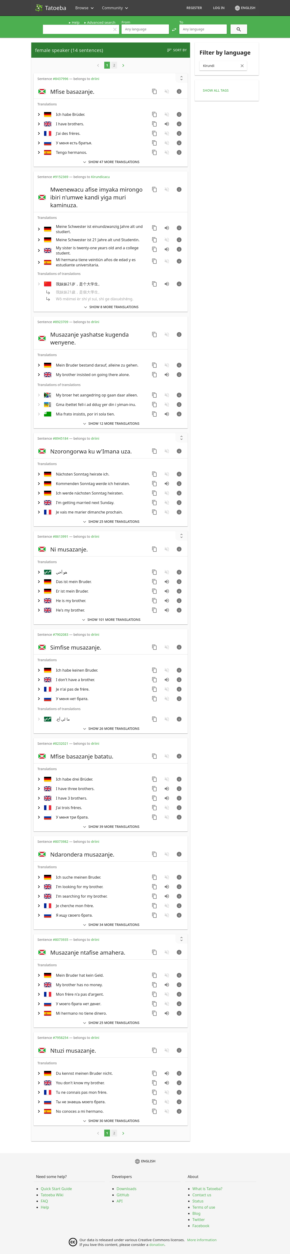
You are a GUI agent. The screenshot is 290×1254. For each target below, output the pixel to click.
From (126, 22)
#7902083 (60, 634)
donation (156, 1244)
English (245, 8)
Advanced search (101, 22)
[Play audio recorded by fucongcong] (167, 284)
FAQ (44, 1201)
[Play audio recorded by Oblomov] (167, 591)
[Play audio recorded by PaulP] (167, 414)
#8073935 (60, 939)
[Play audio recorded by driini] (167, 228)
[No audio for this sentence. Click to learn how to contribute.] (167, 91)
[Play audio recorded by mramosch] (167, 581)
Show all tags (216, 90)
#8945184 (60, 438)
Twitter (198, 1219)
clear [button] (115, 29)
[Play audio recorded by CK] (167, 124)
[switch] (92, 91)
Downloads (126, 1188)
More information (202, 1239)
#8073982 (60, 841)
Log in (219, 7)
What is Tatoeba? (207, 1188)
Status (198, 1201)
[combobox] (145, 29)
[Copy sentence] (154, 91)
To (181, 22)
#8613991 (60, 536)
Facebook (200, 1225)
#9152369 (60, 176)
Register (194, 7)
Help (76, 22)
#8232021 (60, 743)
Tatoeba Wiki (52, 1194)
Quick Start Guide (56, 1188)
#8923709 (60, 322)
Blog (196, 1213)
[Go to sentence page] (179, 91)
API (119, 1201)
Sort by (177, 50)
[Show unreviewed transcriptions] (181, 78)
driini (95, 78)
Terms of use (203, 1207)
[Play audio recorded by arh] (167, 1013)
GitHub (123, 1194)
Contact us (201, 1194)
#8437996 (60, 78)
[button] (174, 29)
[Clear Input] (242, 65)
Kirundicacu (100, 176)
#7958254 (60, 1037)
